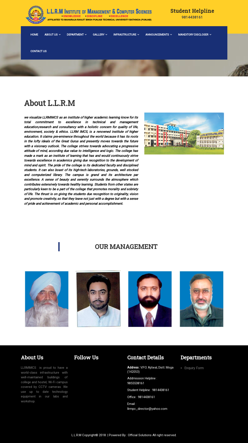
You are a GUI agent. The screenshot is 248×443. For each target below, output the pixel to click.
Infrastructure (124, 34)
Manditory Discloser (193, 34)
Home (34, 34)
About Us (51, 34)
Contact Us (38, 51)
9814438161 (192, 17)
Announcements (157, 34)
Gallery (98, 34)
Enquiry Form (194, 368)
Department (75, 34)
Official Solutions (140, 435)
